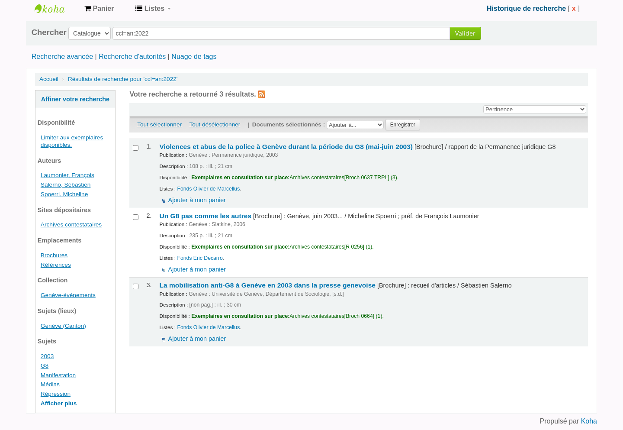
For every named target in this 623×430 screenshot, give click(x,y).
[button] (99, 8)
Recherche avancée (62, 56)
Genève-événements (68, 295)
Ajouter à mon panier (197, 200)
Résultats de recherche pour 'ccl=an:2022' (122, 79)
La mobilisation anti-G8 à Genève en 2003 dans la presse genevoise (268, 285)
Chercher (49, 32)
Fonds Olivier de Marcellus (208, 189)
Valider (465, 33)
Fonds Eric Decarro (199, 258)
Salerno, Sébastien (66, 184)
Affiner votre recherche (75, 99)
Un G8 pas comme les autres (206, 216)
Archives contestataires (56, 8)
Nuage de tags (193, 56)
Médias (50, 384)
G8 (44, 365)
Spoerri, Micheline (64, 194)
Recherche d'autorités (132, 56)
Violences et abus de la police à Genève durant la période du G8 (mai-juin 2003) (286, 146)
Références (56, 265)
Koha (589, 421)
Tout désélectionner (214, 124)
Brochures (54, 255)
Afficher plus (59, 403)
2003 (47, 356)
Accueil (48, 79)
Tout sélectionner (159, 124)
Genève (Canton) (63, 326)
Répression (56, 394)
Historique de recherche (526, 8)
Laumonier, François (67, 175)
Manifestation (58, 375)
